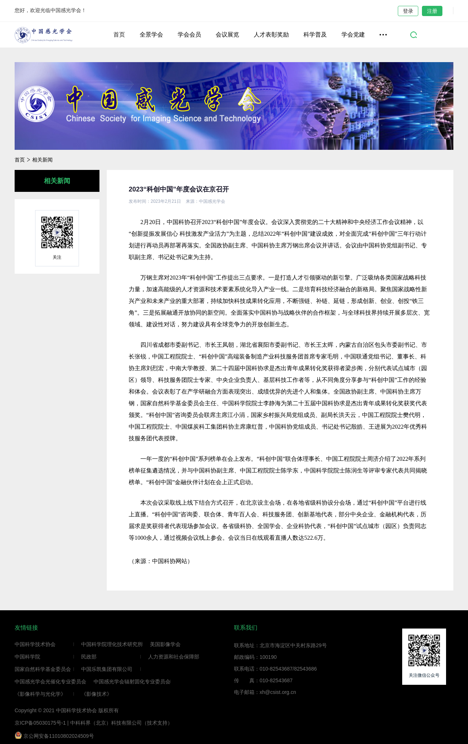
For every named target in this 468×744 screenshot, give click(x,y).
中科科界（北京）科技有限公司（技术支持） (121, 723)
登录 (408, 11)
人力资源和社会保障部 (173, 656)
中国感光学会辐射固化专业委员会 (132, 681)
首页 (119, 35)
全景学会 (151, 35)
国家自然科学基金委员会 (43, 669)
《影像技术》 (96, 693)
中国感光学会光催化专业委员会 (50, 681)
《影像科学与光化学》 (40, 693)
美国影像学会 (165, 644)
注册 (432, 11)
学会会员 (189, 35)
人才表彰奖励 (271, 35)
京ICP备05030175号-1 (40, 723)
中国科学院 (27, 656)
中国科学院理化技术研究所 (112, 644)
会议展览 (227, 35)
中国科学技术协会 (35, 644)
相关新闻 (42, 160)
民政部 (89, 656)
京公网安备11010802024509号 (54, 735)
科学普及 (315, 35)
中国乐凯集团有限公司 (106, 669)
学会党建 (353, 35)
